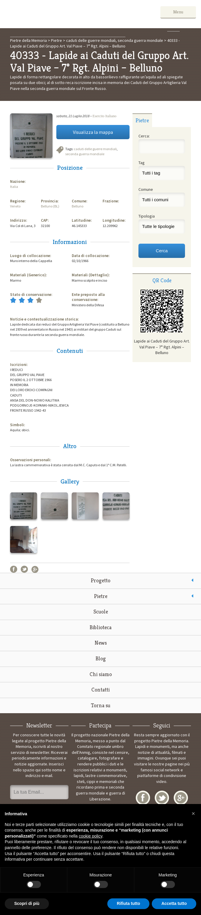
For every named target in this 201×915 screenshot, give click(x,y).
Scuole (100, 611)
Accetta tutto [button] (174, 903)
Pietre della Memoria (49, 14)
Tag (141, 162)
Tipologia (146, 216)
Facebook (13, 569)
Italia (14, 186)
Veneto (15, 206)
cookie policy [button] (90, 836)
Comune (145, 189)
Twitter (24, 569)
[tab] (142, 120)
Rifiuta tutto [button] (128, 903)
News (101, 642)
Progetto (100, 580)
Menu (178, 12)
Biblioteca (100, 627)
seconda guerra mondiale (84, 154)
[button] (193, 813)
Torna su (100, 705)
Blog (100, 658)
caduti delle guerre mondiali (95, 149)
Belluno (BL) (50, 206)
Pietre (100, 596)
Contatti (100, 689)
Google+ (35, 569)
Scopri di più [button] (26, 903)
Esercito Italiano (104, 116)
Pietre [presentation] (142, 120)
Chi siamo (101, 674)
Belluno (77, 206)
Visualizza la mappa (93, 132)
